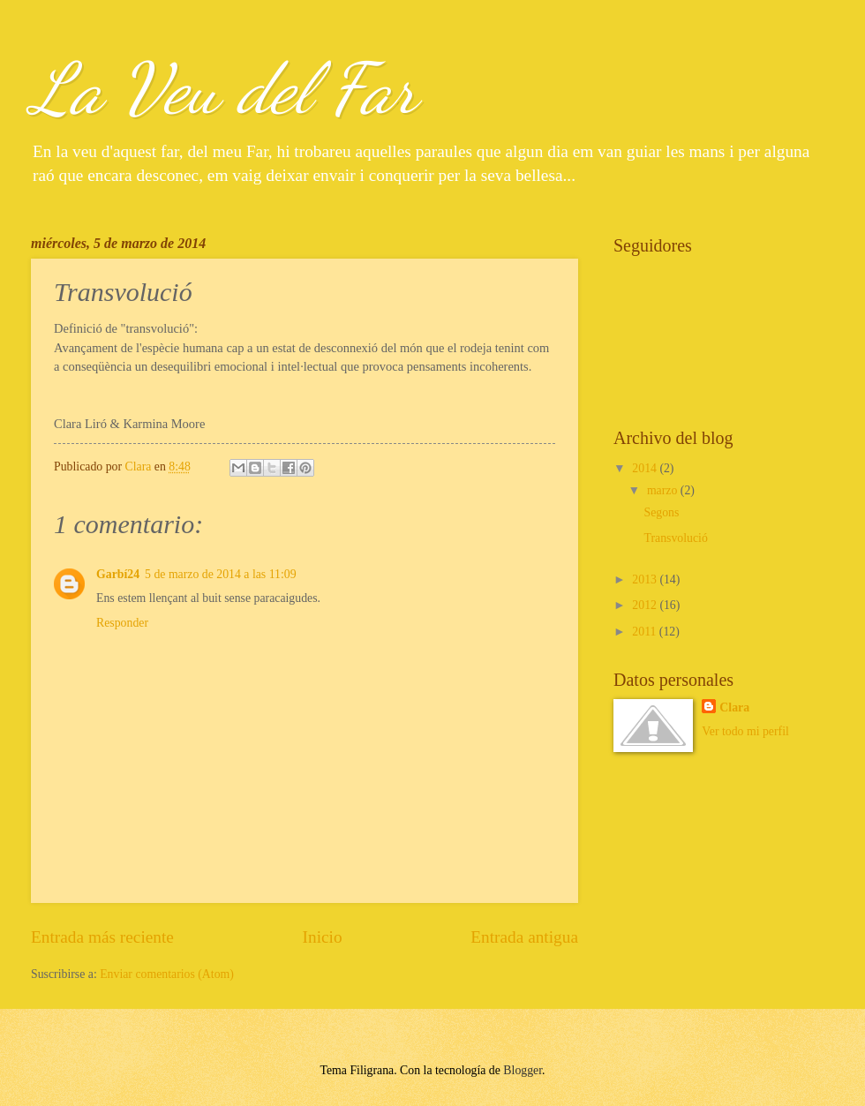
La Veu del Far (224, 88)
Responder (122, 622)
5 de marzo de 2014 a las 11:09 (221, 574)
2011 (645, 631)
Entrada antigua (524, 937)
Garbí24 (117, 574)
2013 (645, 579)
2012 (645, 605)
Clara (734, 707)
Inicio (322, 937)
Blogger (522, 1070)
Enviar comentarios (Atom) (167, 974)
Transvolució (675, 538)
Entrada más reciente (102, 937)
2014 (645, 468)
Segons (661, 512)
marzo (664, 490)
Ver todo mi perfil (745, 731)
